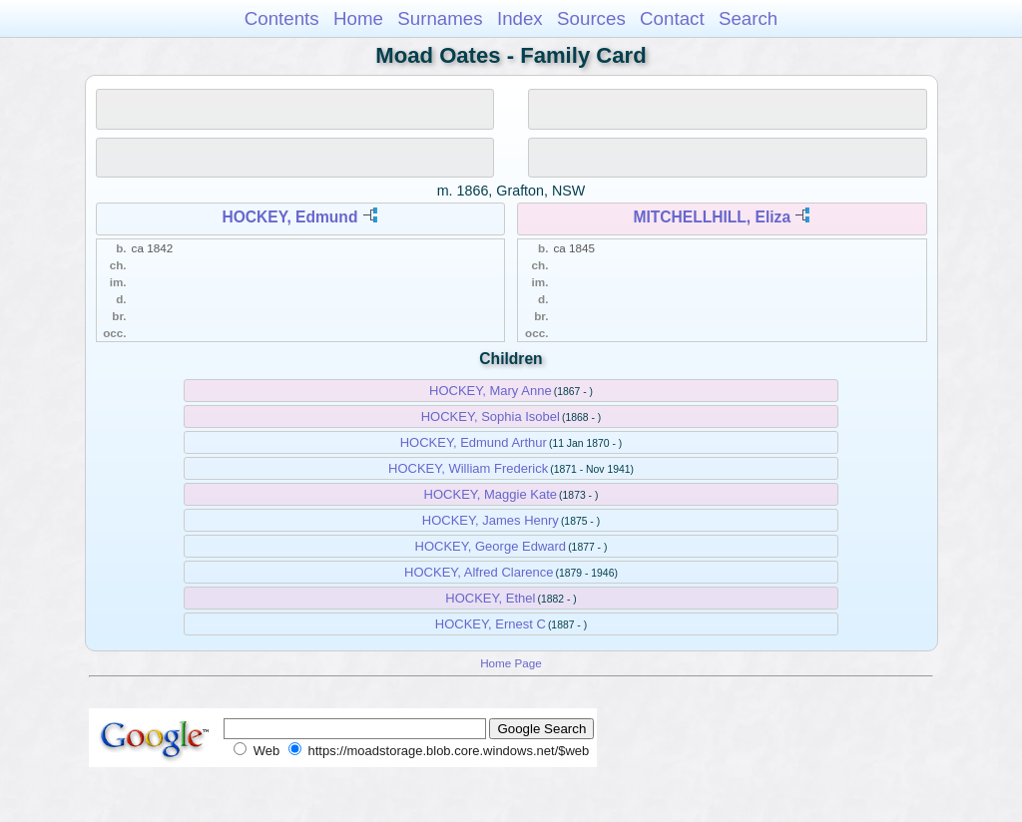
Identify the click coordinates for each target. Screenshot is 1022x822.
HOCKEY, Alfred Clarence (478, 572)
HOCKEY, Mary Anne (490, 390)
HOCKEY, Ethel (490, 598)
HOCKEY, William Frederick (468, 468)
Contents (282, 18)
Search (748, 18)
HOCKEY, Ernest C (490, 623)
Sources (591, 18)
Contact (672, 18)
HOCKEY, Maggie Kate (490, 494)
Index (520, 18)
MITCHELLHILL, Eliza (711, 216)
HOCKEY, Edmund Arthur (473, 442)
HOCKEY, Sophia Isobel (490, 416)
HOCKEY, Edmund (289, 216)
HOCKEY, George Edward (491, 546)
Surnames (439, 18)
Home (358, 18)
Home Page (511, 662)
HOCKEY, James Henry (490, 520)
